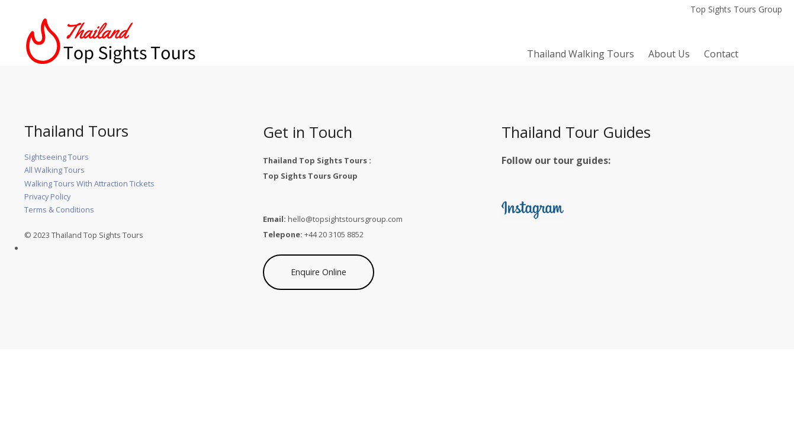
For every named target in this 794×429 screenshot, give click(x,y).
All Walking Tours (54, 169)
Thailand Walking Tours (580, 53)
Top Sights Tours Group (736, 9)
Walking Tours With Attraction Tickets (89, 183)
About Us (669, 53)
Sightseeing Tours (56, 156)
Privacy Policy (47, 196)
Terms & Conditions (59, 209)
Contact (721, 53)
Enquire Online (318, 272)
